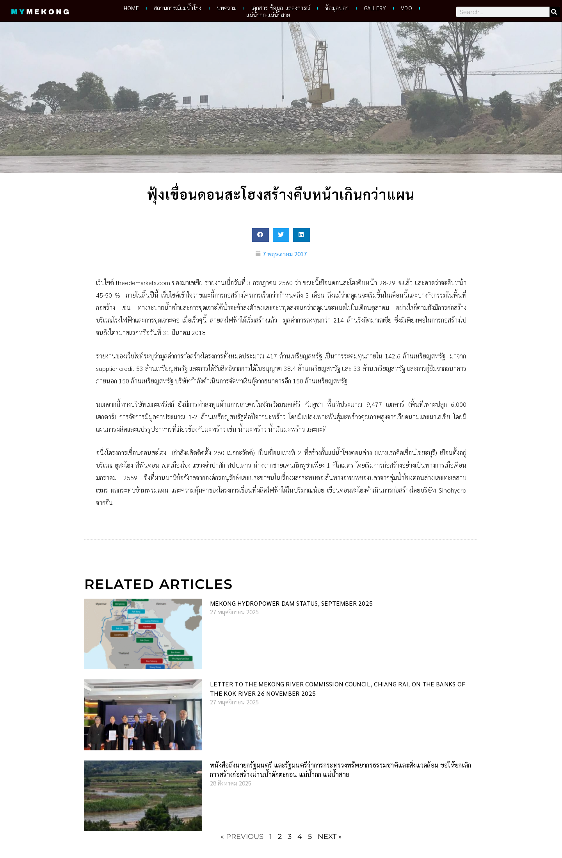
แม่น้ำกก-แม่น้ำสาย (268, 15)
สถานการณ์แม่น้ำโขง (178, 8)
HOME (131, 8)
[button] (260, 235)
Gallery (374, 8)
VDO (406, 8)
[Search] (555, 12)
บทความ (226, 8)
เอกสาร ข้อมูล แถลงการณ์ (280, 8)
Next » (330, 837)
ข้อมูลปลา (337, 8)
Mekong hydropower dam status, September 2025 (291, 603)
